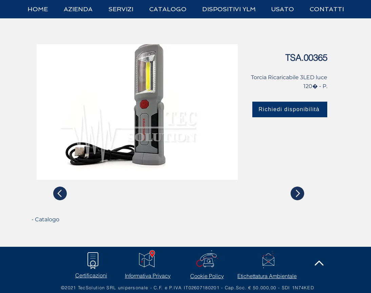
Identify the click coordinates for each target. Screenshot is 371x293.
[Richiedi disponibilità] (289, 109)
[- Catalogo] (57, 219)
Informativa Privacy (148, 275)
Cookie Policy (207, 276)
